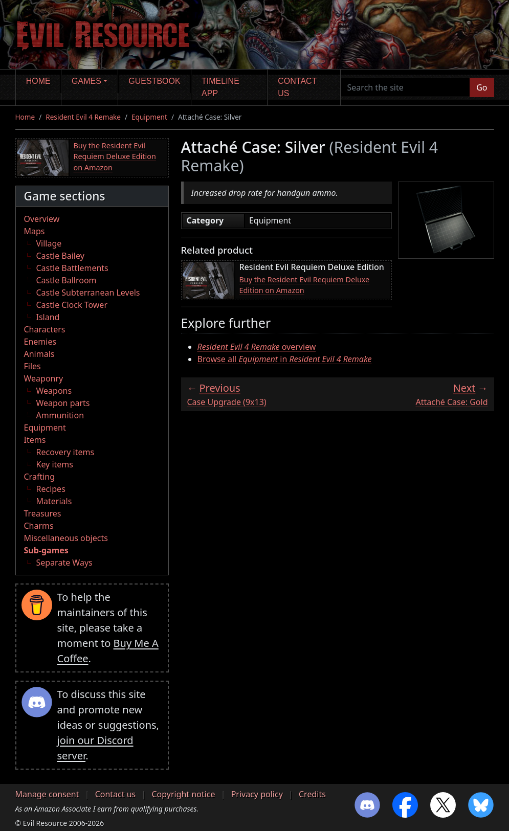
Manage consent (47, 794)
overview (256, 346)
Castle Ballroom (66, 280)
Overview (42, 218)
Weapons (54, 390)
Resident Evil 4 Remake (83, 117)
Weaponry (43, 378)
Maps (34, 231)
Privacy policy (257, 794)
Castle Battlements (72, 268)
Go (481, 87)
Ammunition (60, 415)
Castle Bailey (60, 255)
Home (38, 81)
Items (35, 439)
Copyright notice (183, 794)
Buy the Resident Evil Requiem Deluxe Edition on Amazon (115, 156)
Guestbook (154, 81)
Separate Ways (64, 562)
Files (32, 366)
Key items (54, 464)
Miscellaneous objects (66, 538)
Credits (312, 794)
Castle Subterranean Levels (88, 292)
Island (48, 317)
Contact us (297, 87)
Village (49, 243)
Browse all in (284, 359)
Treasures (42, 513)
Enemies (40, 341)
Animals (39, 354)
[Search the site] (406, 87)
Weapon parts (63, 403)
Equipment (149, 117)
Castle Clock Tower (72, 304)
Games (86, 81)
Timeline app (220, 87)
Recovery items (65, 452)
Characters (44, 329)
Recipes (50, 489)
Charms (39, 525)
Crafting (39, 476)
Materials (54, 501)
